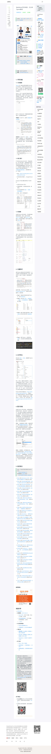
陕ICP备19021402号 (27, 751)
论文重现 (39, 200)
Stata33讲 (39, 116)
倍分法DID (39, 162)
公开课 (38, 206)
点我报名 (41, 37)
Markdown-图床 (28, 451)
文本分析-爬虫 (40, 138)
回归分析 (20, 634)
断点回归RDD (40, 159)
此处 (38, 51)
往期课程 (39, 184)
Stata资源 (39, 140)
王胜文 (18, 517)
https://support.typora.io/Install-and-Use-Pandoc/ (24, 399)
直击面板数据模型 (22, 618)
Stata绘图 (39, 178)
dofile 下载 (39, 101)
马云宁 (18, 580)
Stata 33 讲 (21, 615)
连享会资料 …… (20, 611)
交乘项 (29, 634)
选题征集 (38, 50)
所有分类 (20, 631)
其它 (20, 639)
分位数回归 (39, 113)
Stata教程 (25, 631)
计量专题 (39, 187)
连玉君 (18, 523)
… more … (21, 621)
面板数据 (25, 634)
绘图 (19, 632)
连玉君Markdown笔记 (27, 567)
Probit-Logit (39, 143)
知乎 (28, 18)
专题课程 (39, 211)
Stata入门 (39, 192)
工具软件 (26, 638)
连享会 (9, 1)
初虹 (18, 478)
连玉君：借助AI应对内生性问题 (40, 46)
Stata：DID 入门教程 (23, 643)
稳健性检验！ (21, 645)
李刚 (18, 507)
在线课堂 (21, 20)
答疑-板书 (39, 195)
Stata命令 (39, 198)
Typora (17, 85)
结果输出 (29, 631)
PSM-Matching (40, 157)
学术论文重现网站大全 (23, 625)
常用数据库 (21, 627)
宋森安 (18, 497)
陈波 (18, 575)
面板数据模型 (21, 648)
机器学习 (30, 638)
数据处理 (23, 632)
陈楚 (18, 571)
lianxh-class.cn (25, 613)
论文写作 (39, 203)
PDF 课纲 (41, 35)
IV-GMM (39, 165)
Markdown (21, 638)
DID (23, 636)
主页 (21, 18)
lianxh (41, 70)
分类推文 (40, 7)
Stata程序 (39, 176)
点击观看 (40, 99)
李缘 (18, 514)
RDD (26, 636)
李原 (18, 510)
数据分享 (39, 209)
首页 (38, 6)
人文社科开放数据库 (28, 627)
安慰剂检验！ (27, 645)
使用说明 (40, 72)
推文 (25, 18)
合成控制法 (39, 154)
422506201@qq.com (24, 72)
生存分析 (39, 135)
